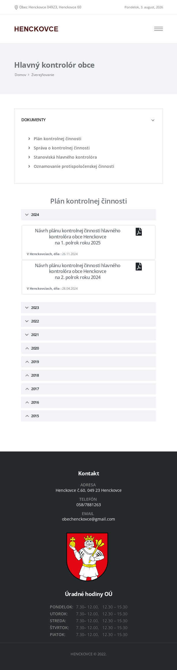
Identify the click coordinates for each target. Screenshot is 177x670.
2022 (34, 321)
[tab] (88, 120)
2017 (34, 388)
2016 (34, 402)
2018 (34, 375)
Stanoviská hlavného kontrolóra (62, 157)
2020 (34, 348)
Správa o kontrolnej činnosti (59, 148)
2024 (34, 214)
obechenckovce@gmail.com (88, 519)
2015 (34, 415)
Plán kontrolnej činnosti (54, 138)
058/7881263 (88, 504)
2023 (34, 307)
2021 (34, 334)
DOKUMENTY (33, 119)
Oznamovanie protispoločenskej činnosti (71, 166)
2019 (34, 361)
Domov (20, 74)
